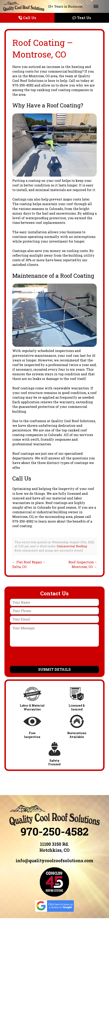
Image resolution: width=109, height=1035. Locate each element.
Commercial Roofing (72, 546)
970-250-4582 (54, 831)
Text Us (81, 17)
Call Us (27, 17)
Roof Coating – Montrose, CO (42, 48)
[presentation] (54, 657)
